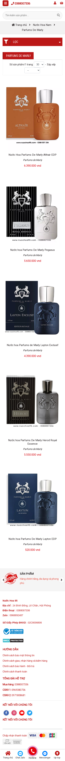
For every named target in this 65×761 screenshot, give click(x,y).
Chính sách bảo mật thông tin (18, 655)
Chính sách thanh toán (15, 671)
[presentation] (3, 580)
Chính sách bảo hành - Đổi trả (18, 666)
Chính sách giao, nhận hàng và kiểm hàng (25, 660)
